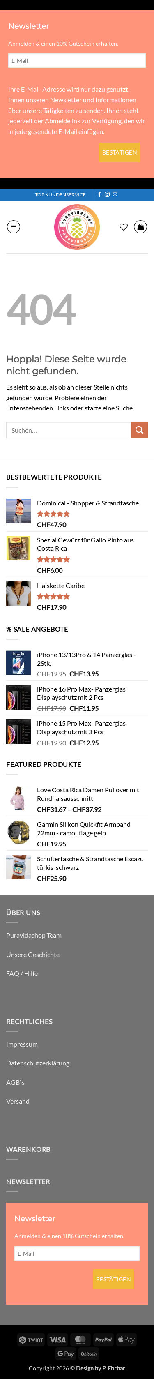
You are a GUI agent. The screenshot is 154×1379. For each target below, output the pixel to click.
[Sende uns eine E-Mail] (115, 195)
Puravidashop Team (34, 935)
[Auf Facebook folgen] (99, 195)
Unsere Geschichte (33, 954)
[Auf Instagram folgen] (107, 195)
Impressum (22, 1044)
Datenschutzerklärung (37, 1063)
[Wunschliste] (124, 227)
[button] (13, 226)
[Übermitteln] (139, 430)
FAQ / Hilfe (22, 973)
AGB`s (15, 1082)
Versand (18, 1101)
